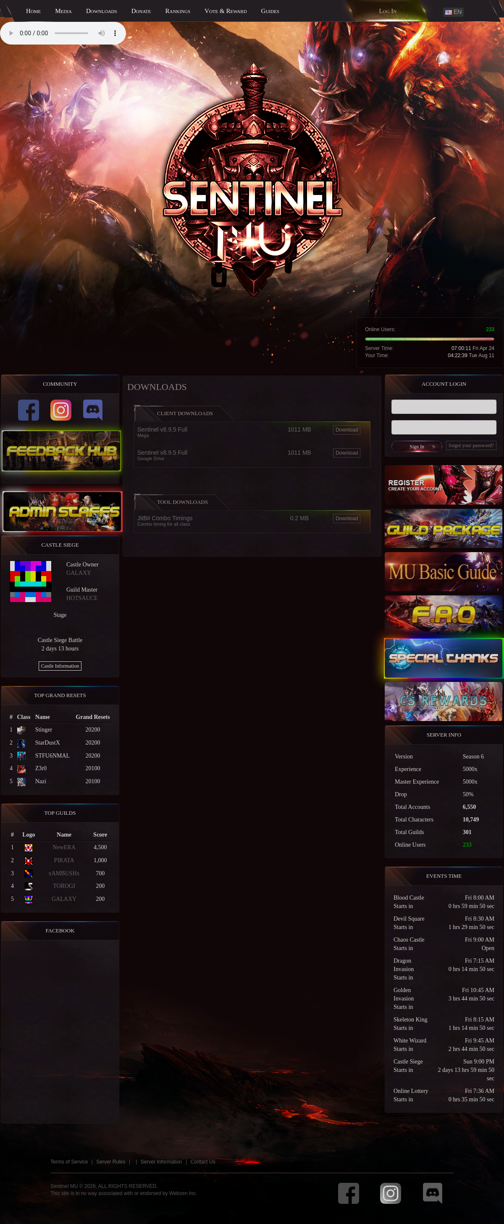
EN (453, 11)
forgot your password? (478, 445)
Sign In (423, 447)
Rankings (178, 11)
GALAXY (72, 573)
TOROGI (58, 886)
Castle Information (53, 666)
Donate (141, 11)
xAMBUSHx (57, 873)
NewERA (57, 847)
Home (33, 11)
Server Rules (110, 1168)
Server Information (161, 1168)
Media (63, 11)
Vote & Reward (226, 11)
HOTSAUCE (75, 598)
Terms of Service (69, 1168)
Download (347, 437)
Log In (388, 11)
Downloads (101, 11)
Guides (270, 11)
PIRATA (57, 860)
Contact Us (202, 1168)
